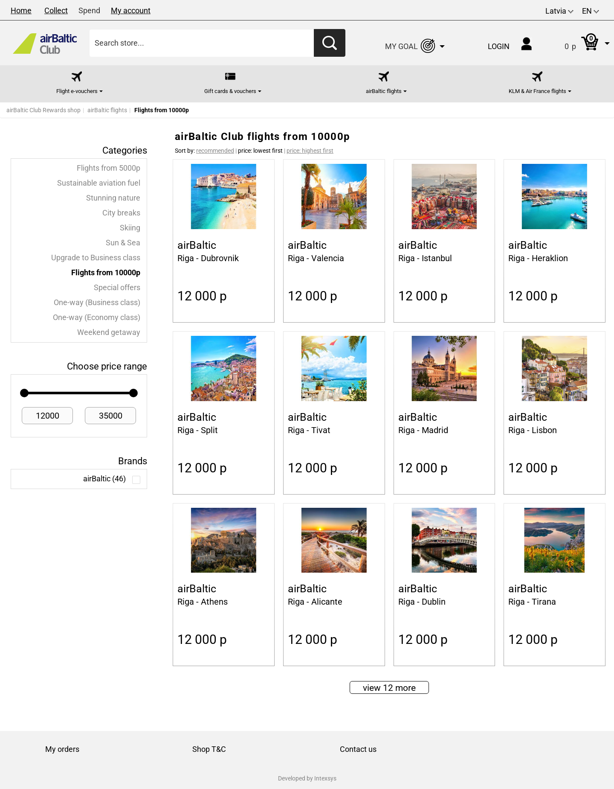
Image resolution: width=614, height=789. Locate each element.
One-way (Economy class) (96, 317)
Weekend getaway (108, 332)
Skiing (130, 228)
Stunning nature (113, 198)
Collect (56, 10)
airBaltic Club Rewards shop (43, 110)
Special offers (117, 287)
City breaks (121, 213)
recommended (215, 150)
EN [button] (590, 10)
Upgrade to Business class (95, 257)
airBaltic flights (107, 110)
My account (131, 10)
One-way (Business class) (97, 302)
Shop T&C (209, 749)
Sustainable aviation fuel (98, 183)
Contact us (358, 749)
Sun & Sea (123, 243)
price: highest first (310, 150)
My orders (62, 749)
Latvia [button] (559, 10)
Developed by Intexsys (307, 778)
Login (499, 46)
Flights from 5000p (108, 168)
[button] (578, 43)
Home (21, 10)
